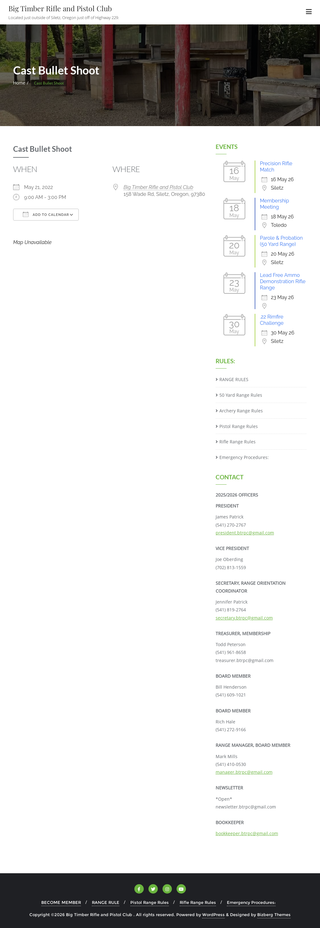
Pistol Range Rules (238, 426)
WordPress (213, 914)
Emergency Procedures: (244, 457)
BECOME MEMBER (61, 902)
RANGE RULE (105, 902)
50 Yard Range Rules (240, 395)
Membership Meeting (274, 204)
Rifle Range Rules (237, 442)
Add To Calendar (46, 214)
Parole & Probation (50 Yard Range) (281, 241)
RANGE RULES (233, 379)
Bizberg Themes (274, 914)
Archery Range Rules (241, 411)
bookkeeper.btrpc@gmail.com (247, 833)
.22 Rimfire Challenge (272, 320)
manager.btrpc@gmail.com (244, 772)
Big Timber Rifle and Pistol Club (158, 187)
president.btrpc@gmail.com (245, 533)
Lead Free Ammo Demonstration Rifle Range (283, 281)
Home (19, 83)
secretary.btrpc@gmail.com (244, 618)
